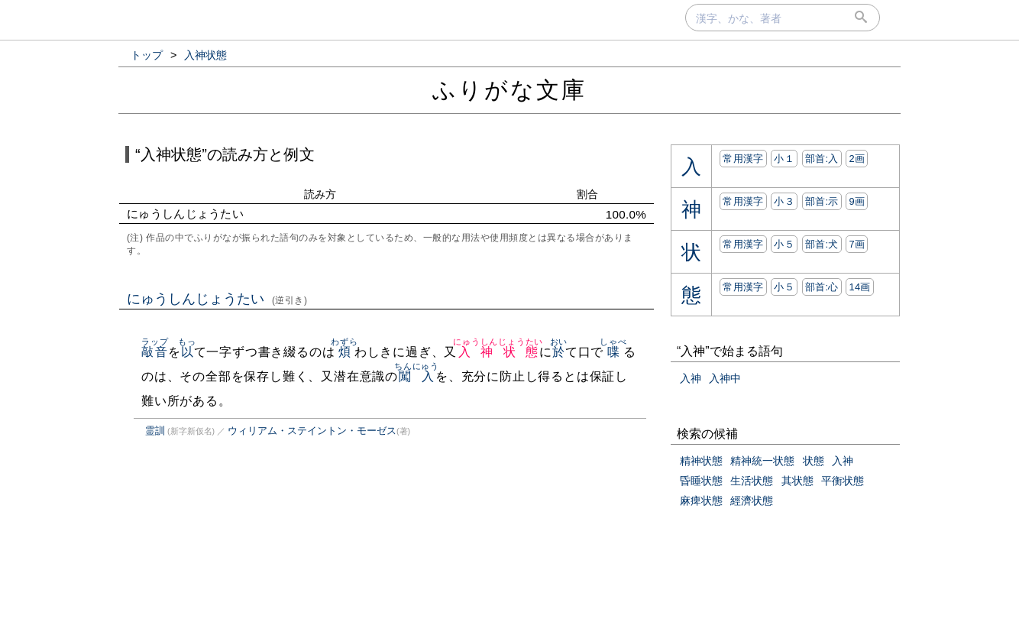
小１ (784, 158)
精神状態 (701, 461)
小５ (784, 244)
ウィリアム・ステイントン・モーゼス (312, 430)
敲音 (154, 351)
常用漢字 (743, 158)
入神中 (725, 378)
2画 (857, 158)
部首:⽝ (822, 244)
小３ (784, 201)
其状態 (797, 481)
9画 (857, 201)
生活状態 (751, 481)
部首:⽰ (822, 201)
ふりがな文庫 (509, 89)
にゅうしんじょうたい (217, 298)
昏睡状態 (701, 481)
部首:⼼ (822, 287)
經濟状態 (751, 500)
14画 (859, 287)
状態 (813, 461)
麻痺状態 (701, 500)
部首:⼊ (822, 158)
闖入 (416, 376)
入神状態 (498, 351)
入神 (690, 378)
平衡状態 (842, 481)
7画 (857, 244)
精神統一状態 (762, 461)
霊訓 (155, 430)
